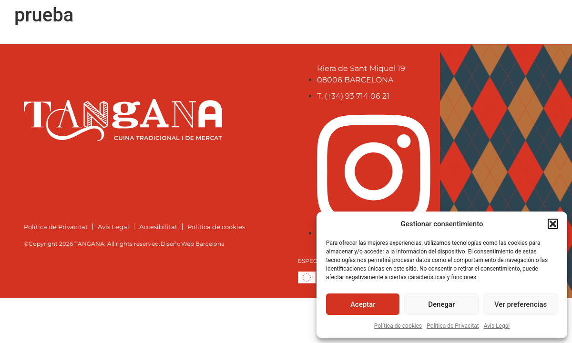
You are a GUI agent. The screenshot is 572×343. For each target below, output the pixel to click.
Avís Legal (497, 326)
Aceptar (363, 304)
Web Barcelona (203, 243)
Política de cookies (398, 326)
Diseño (171, 243)
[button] (553, 224)
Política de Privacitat (453, 326)
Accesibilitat (158, 227)
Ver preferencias (520, 304)
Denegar (441, 304)
